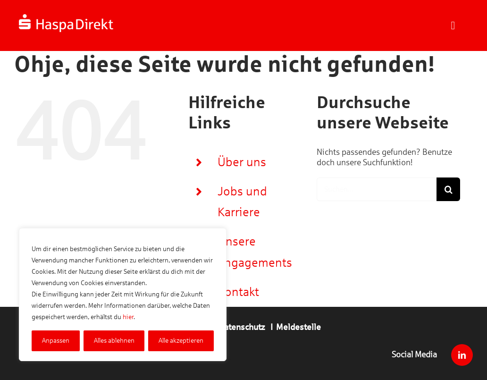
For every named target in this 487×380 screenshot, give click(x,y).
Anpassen (55, 340)
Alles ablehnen (114, 340)
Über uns (242, 162)
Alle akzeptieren (181, 340)
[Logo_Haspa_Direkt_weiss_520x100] (66, 18)
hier (128, 317)
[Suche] (448, 189)
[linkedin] (462, 355)
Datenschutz (241, 327)
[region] (123, 294)
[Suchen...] (377, 189)
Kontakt (238, 292)
